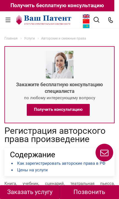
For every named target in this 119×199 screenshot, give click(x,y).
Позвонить (89, 191)
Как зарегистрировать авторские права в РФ (61, 163)
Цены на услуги (32, 169)
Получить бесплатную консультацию (57, 5)
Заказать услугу (29, 191)
